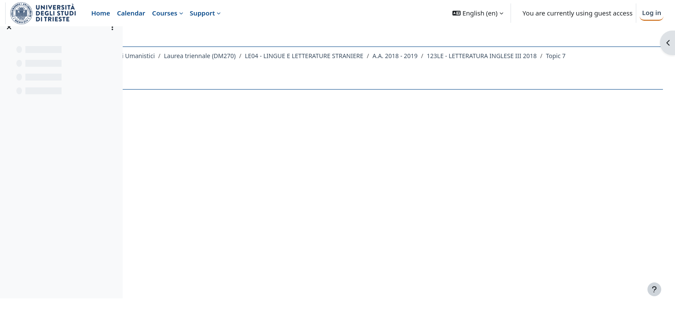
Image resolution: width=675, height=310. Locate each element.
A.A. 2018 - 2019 (471, 56)
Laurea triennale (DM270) (277, 56)
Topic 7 (632, 56)
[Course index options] (112, 39)
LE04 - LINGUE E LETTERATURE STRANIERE (381, 56)
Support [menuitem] (202, 13)
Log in (651, 12)
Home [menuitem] (100, 13)
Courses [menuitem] (164, 13)
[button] (477, 13)
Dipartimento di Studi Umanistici (185, 56)
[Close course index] (9, 39)
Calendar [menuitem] (131, 13)
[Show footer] (654, 289)
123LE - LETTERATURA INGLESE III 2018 (558, 56)
